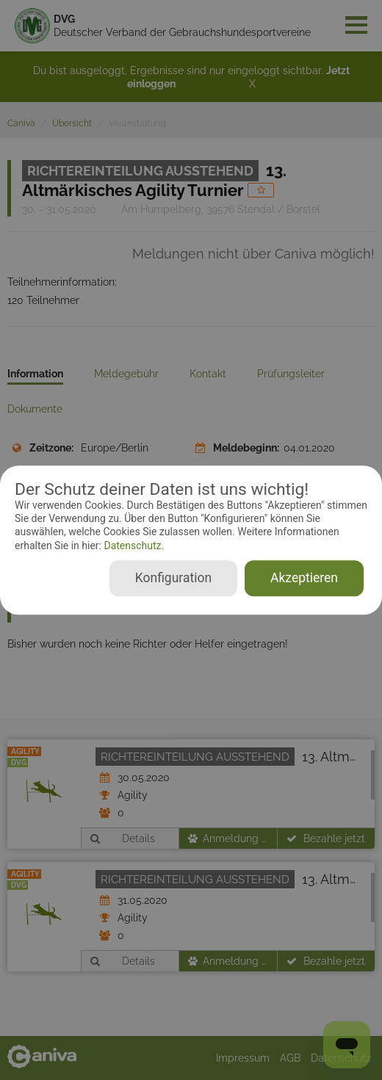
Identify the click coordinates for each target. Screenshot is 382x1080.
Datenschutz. (132, 545)
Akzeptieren (304, 577)
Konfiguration (173, 577)
